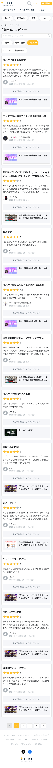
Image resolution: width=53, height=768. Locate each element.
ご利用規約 (34, 740)
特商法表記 (38, 744)
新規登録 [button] (46, 3)
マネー (45, 18)
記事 (7, 42)
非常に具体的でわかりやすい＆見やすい (23, 338)
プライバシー (22, 740)
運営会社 (44, 740)
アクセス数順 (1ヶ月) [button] (14, 50)
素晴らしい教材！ (12, 447)
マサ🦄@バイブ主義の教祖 (19, 137)
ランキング (9, 10)
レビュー (42, 10)
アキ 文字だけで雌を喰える (20, 303)
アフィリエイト (24, 735)
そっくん (12, 633)
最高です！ (8, 232)
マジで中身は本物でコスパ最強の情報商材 (24, 116)
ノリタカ (12, 412)
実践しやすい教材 (12, 612)
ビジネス (21, 18)
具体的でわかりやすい (14, 668)
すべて (7, 18)
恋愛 (33, 18)
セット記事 (20, 42)
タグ (11, 25)
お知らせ (14, 744)
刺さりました (10, 503)
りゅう (11, 577)
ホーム (4, 25)
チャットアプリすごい (14, 559)
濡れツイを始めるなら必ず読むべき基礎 (23, 285)
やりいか (12, 524)
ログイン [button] (36, 3)
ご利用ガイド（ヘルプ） (41, 735)
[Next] (43, 725)
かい (11, 468)
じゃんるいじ (14, 197)
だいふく (12, 81)
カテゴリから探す (27, 10)
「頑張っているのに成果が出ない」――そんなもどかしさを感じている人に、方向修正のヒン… (26, 174)
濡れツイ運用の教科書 (14, 60)
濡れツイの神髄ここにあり (16, 394)
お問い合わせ (26, 744)
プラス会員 (9, 740)
